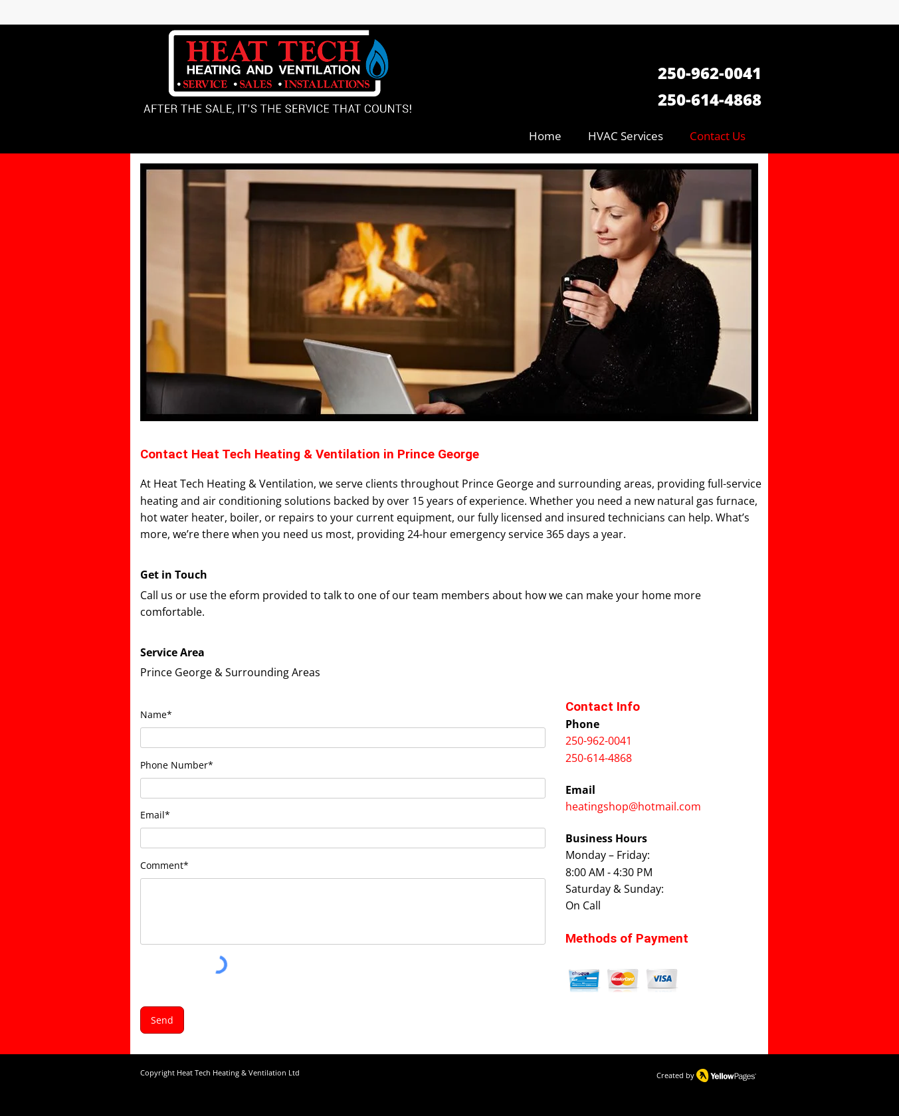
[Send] (162, 1020)
